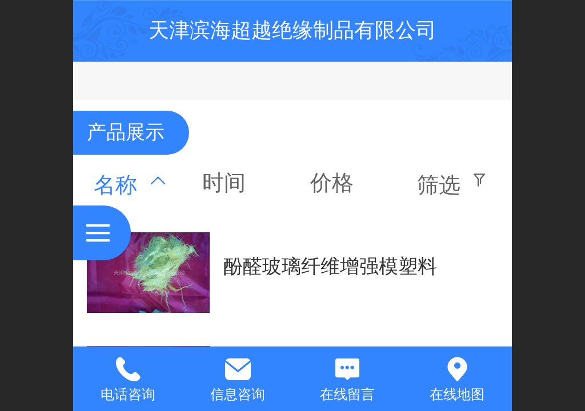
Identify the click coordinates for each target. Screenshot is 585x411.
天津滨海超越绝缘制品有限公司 (292, 30)
